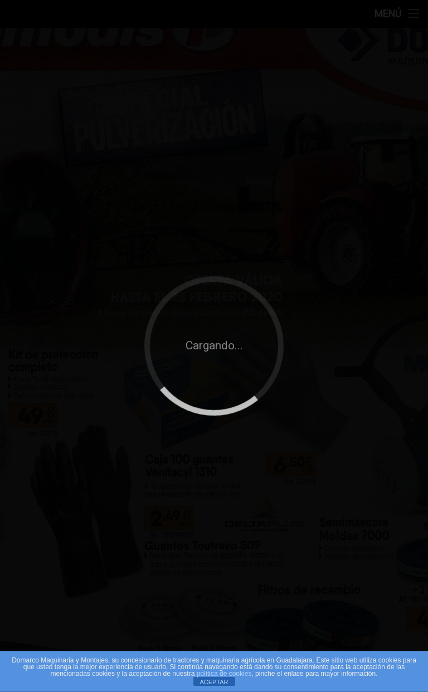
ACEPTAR (214, 682)
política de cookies (224, 674)
